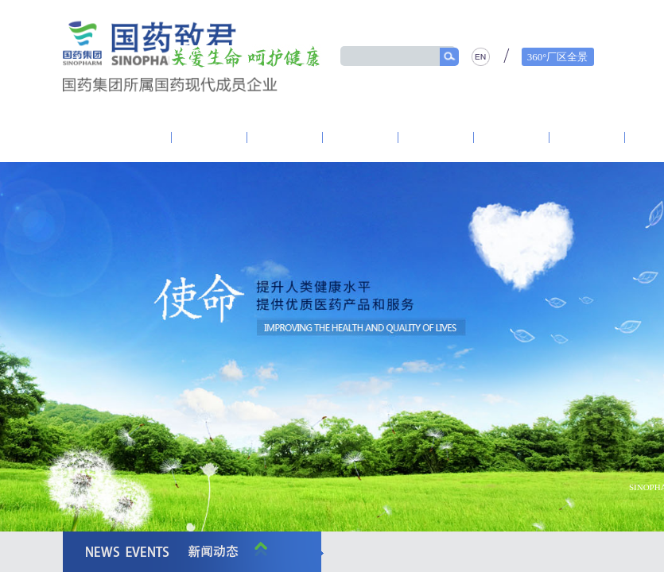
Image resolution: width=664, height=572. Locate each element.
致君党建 (210, 137)
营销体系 (436, 137)
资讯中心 (285, 137)
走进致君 (133, 137)
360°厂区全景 (557, 57)
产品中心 (512, 137)
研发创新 (361, 137)
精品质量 (587, 137)
